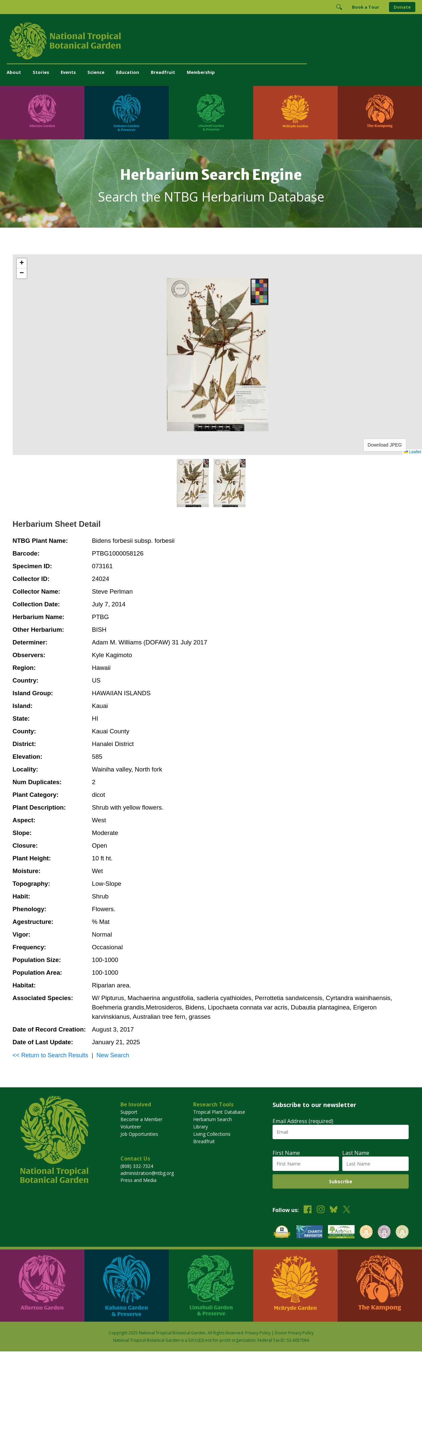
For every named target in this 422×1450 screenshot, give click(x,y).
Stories (41, 72)
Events (68, 72)
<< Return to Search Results (50, 1055)
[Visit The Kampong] (380, 112)
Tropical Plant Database (219, 1112)
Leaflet (412, 452)
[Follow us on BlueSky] (334, 1210)
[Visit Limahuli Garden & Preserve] (211, 112)
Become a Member (141, 1119)
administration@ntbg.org (147, 1173)
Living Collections (212, 1134)
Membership (201, 72)
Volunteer (130, 1126)
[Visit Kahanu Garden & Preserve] (126, 112)
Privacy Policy (258, 1333)
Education (127, 72)
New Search (112, 1055)
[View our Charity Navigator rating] (309, 1232)
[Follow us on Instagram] (321, 1210)
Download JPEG (385, 445)
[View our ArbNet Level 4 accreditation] (341, 1232)
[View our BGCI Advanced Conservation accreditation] (402, 1232)
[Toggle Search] (339, 7)
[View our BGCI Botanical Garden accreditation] (366, 1232)
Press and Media (138, 1180)
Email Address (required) (303, 1121)
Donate (402, 7)
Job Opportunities (139, 1134)
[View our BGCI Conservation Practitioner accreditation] (384, 1232)
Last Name (355, 1153)
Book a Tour (365, 7)
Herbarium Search (212, 1119)
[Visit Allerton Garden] (42, 112)
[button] (22, 263)
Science (95, 72)
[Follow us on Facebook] (308, 1210)
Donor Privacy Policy (294, 1333)
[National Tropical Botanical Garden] (211, 41)
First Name (286, 1153)
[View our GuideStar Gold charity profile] (282, 1232)
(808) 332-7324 (136, 1166)
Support (128, 1112)
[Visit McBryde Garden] (295, 112)
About (14, 72)
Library (200, 1126)
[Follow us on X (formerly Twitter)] (347, 1210)
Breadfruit (163, 72)
